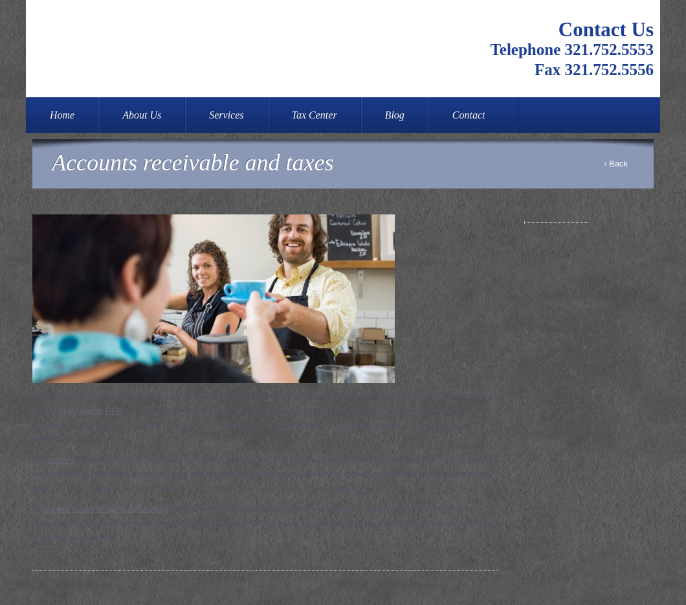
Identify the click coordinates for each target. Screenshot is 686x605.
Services (226, 114)
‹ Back (616, 163)
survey (61, 459)
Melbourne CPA (92, 410)
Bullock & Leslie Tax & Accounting (106, 509)
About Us (141, 114)
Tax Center (314, 114)
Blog (394, 114)
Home (62, 114)
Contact (468, 114)
